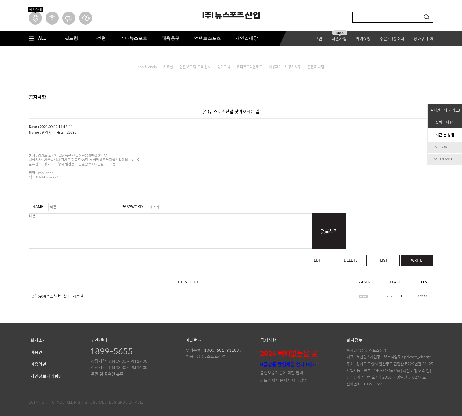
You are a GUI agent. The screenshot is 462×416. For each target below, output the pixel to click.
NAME (37, 206)
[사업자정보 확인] (416, 371)
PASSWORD (132, 206)
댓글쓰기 (329, 230)
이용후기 (275, 66)
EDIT (318, 260)
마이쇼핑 (363, 38)
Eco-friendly (147, 66)
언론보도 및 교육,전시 (195, 66)
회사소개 (38, 340)
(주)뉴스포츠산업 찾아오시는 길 (60, 296)
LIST (384, 260)
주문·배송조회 (392, 38)
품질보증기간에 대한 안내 (281, 372)
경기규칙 (223, 66)
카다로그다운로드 (249, 66)
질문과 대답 (316, 66)
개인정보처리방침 (46, 376)
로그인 (316, 38)
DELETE (351, 260)
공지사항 (294, 66)
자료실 (168, 66)
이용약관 (38, 364)
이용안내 (38, 352)
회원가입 (339, 38)
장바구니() (423, 38)
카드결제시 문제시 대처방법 (283, 380)
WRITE (416, 260)
